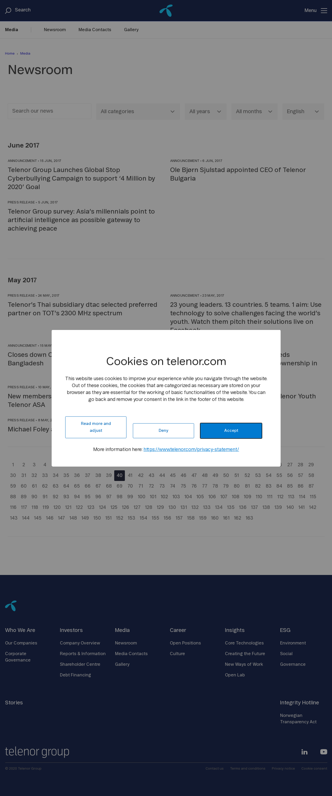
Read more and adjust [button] (96, 427)
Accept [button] (231, 430)
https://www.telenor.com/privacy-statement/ (191, 449)
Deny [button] (163, 430)
